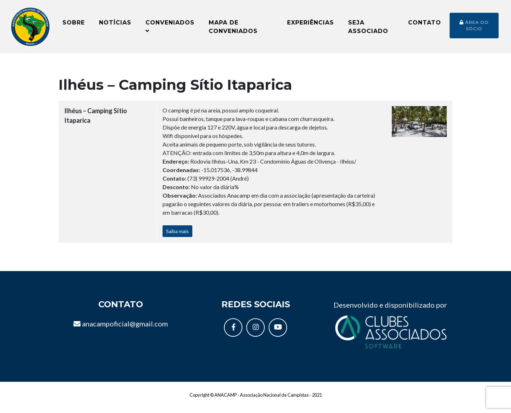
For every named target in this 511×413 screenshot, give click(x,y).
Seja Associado (368, 29)
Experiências (310, 25)
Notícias (115, 25)
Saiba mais (177, 237)
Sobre (73, 25)
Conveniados (169, 29)
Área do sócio (474, 28)
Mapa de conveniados (233, 29)
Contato (424, 25)
